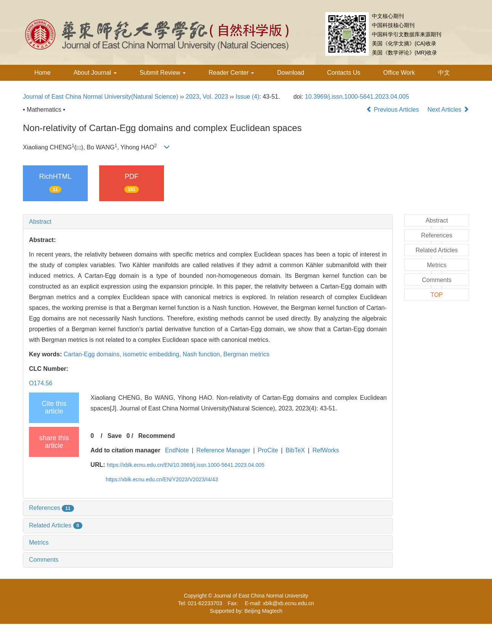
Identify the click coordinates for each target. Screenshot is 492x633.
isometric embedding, (153, 354)
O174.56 (40, 383)
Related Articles (55, 525)
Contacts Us (343, 72)
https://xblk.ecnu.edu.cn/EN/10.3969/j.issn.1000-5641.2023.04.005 (185, 465)
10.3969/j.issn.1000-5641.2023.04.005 (357, 96)
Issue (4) (247, 96)
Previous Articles (393, 109)
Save (115, 436)
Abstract (40, 221)
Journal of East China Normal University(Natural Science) (100, 96)
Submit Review (163, 72)
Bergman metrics (246, 354)
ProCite (268, 450)
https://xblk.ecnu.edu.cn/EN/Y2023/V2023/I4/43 (162, 479)
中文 (444, 72)
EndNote (177, 450)
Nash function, (203, 354)
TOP (437, 295)
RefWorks (325, 450)
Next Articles (448, 109)
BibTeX (295, 450)
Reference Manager (223, 450)
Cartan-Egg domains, (93, 354)
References (51, 508)
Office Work (399, 72)
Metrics (39, 542)
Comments (43, 559)
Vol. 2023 (215, 96)
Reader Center (231, 72)
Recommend (156, 436)
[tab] (207, 222)
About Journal (95, 72)
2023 (192, 96)
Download (290, 72)
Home (42, 72)
